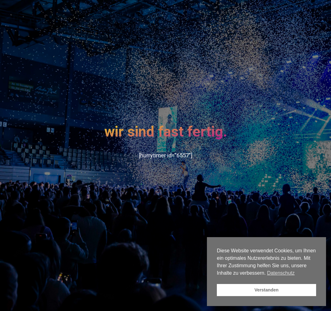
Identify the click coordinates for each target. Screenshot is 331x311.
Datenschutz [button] (281, 273)
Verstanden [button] (266, 289)
